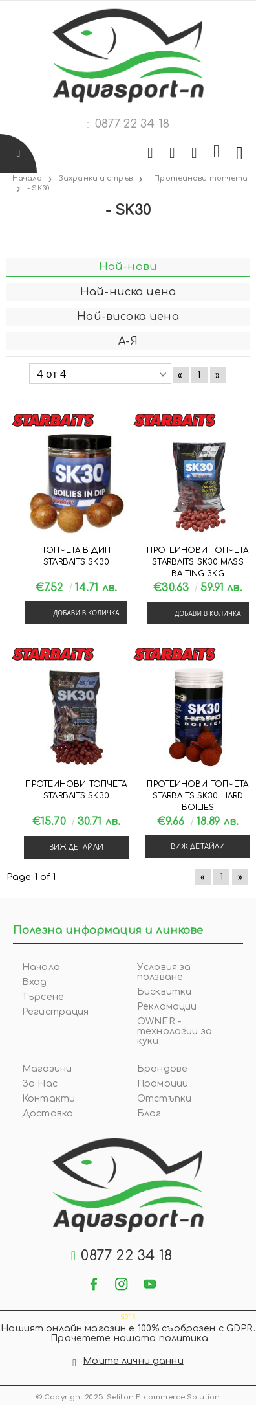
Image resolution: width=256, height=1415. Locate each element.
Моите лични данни (133, 1361)
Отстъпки (164, 1099)
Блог (149, 1113)
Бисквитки (164, 992)
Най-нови (128, 267)
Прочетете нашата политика (129, 1338)
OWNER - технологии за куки (174, 1031)
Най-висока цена (127, 317)
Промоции (162, 1084)
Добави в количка (86, 612)
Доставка (47, 1113)
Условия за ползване (164, 972)
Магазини (47, 1069)
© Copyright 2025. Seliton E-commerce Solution (128, 1397)
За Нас (40, 1084)
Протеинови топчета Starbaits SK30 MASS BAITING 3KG (197, 562)
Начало (41, 967)
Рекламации (167, 1007)
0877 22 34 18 (132, 123)
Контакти (48, 1099)
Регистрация (55, 1012)
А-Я (127, 341)
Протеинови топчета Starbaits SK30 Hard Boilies (197, 796)
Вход (34, 982)
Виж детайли (76, 847)
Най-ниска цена (128, 292)
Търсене (43, 997)
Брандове (162, 1069)
